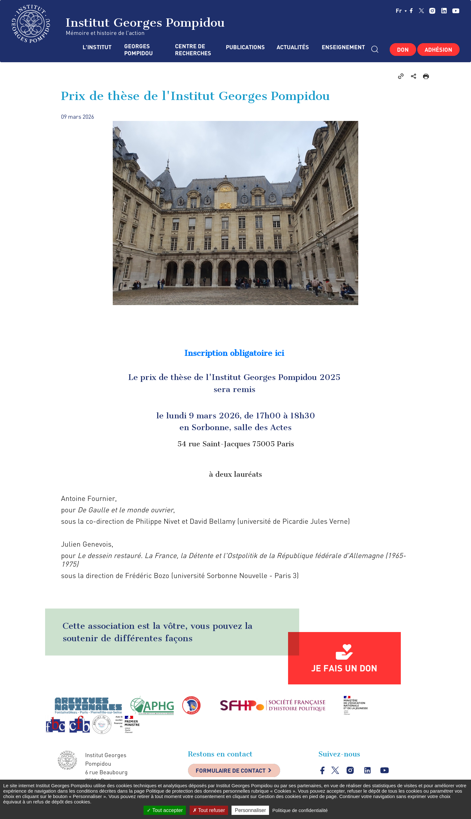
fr (401, 10)
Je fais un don (344, 668)
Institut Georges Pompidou (118, 24)
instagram (432, 10)
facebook (411, 10)
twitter (421, 10)
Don (403, 49)
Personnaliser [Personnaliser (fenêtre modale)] (250, 810)
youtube (455, 10)
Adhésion (438, 49)
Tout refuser (209, 810)
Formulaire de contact (231, 770)
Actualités (293, 47)
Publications (245, 47)
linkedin (443, 10)
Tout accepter (165, 810)
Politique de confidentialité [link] (299, 810)
